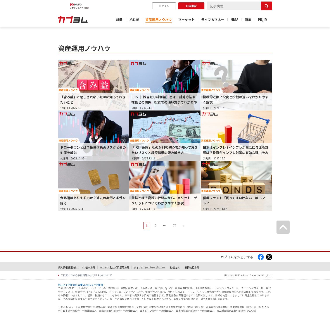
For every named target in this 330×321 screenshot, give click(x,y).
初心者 (134, 19)
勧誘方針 (175, 267)
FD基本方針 (88, 267)
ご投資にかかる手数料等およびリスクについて (86, 275)
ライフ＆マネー (212, 19)
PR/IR (262, 19)
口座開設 (191, 6)
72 (174, 225)
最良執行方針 (192, 267)
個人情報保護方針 (68, 267)
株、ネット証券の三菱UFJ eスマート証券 (81, 284)
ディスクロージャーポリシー (149, 267)
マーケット (186, 19)
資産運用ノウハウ (158, 19)
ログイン (164, 6)
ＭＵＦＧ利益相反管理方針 (114, 267)
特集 (248, 19)
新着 (119, 19)
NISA (234, 19)
